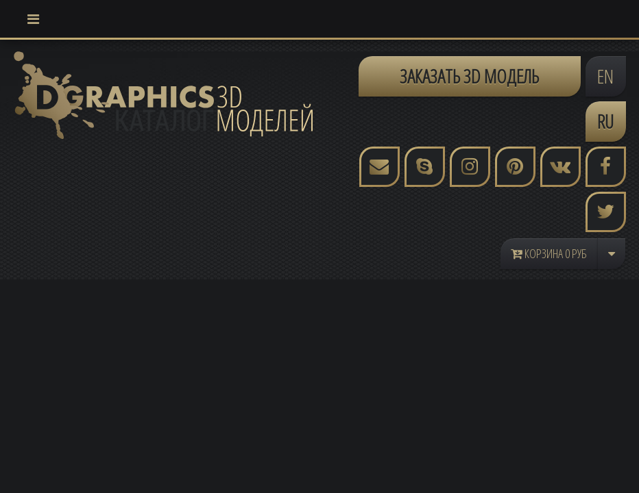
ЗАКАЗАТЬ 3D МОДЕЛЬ (469, 76)
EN (605, 76)
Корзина (549, 253)
